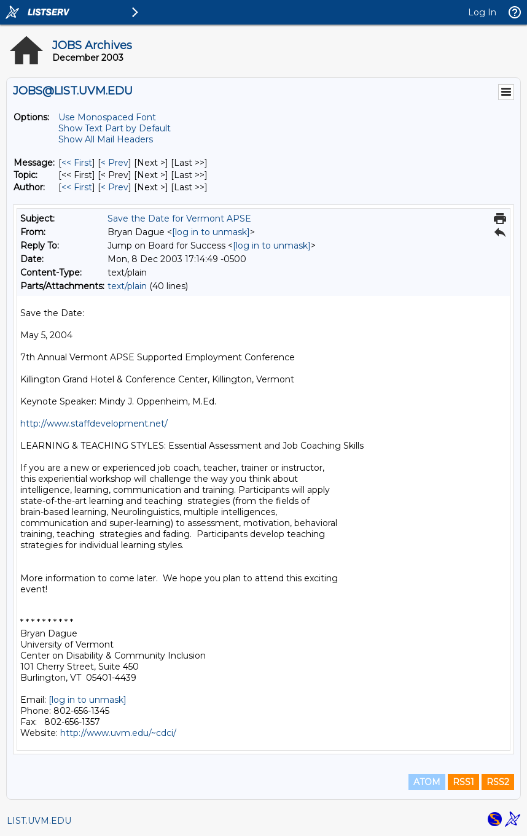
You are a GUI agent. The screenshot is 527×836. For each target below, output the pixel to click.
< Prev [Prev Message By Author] (114, 187)
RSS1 (463, 782)
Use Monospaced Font (107, 117)
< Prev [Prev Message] (114, 162)
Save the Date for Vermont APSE (179, 218)
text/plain (127, 286)
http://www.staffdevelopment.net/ (94, 423)
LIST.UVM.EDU (39, 820)
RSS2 (497, 782)
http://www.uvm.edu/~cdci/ (118, 732)
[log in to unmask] (211, 232)
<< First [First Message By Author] (76, 187)
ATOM (426, 782)
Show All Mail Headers (105, 139)
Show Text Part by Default (114, 128)
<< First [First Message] (76, 162)
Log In (482, 12)
